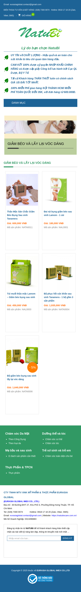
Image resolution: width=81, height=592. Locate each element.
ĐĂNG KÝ (67, 538)
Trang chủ (73, 103)
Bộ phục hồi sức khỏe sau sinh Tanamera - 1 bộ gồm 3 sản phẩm (58, 297)
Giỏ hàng (24, 15)
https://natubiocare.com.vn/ (64, 515)
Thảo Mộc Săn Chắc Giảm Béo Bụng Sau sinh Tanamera (21, 215)
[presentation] (40, 548)
